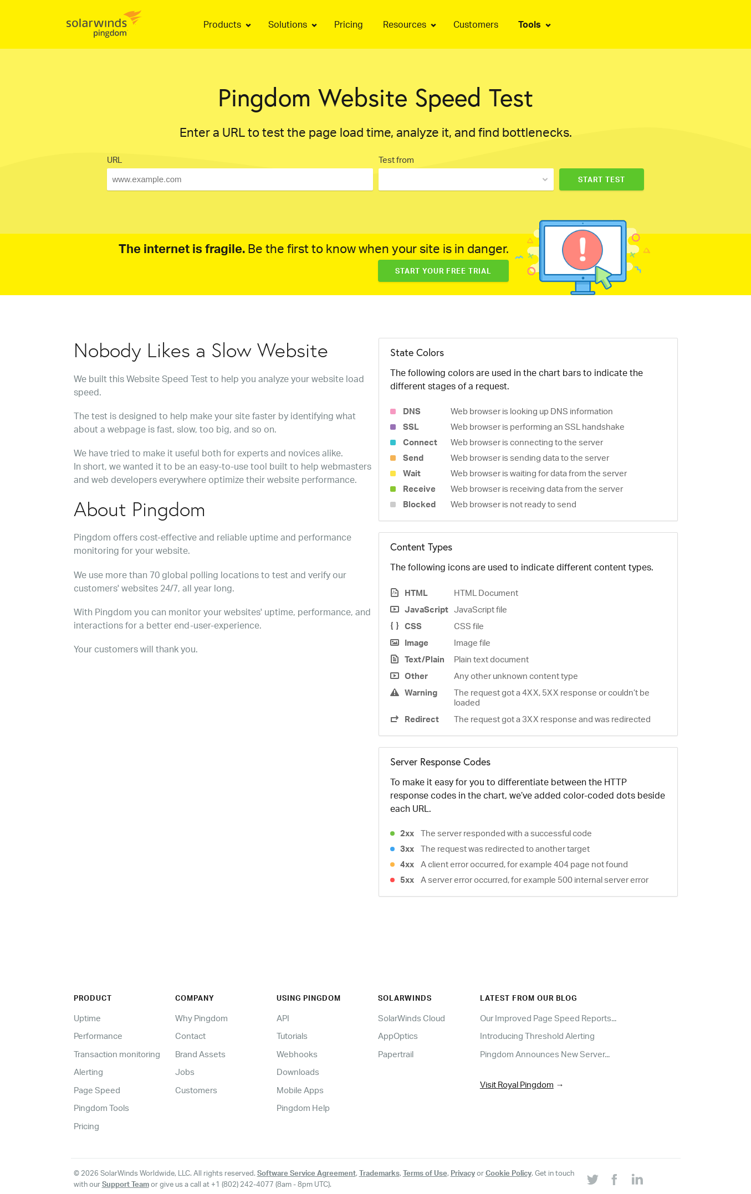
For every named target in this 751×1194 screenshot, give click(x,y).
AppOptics (398, 1036)
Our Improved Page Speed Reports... (548, 1018)
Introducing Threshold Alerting (537, 1036)
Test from (396, 160)
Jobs (185, 1072)
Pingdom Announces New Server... (545, 1054)
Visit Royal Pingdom (517, 1084)
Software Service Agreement (306, 1173)
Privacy (463, 1173)
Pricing (86, 1126)
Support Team (125, 1184)
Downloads (298, 1072)
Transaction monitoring (117, 1054)
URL (114, 160)
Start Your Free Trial (443, 270)
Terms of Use (425, 1173)
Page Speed (97, 1090)
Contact (190, 1036)
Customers (196, 1090)
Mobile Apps (300, 1090)
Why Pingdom (201, 1018)
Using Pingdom (309, 998)
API (283, 1018)
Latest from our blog (528, 998)
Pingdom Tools (101, 1108)
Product (93, 998)
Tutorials (292, 1036)
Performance (98, 1036)
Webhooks (297, 1054)
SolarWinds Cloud (411, 1018)
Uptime (87, 1018)
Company (194, 998)
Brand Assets (200, 1054)
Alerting (88, 1072)
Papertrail (395, 1054)
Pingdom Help (303, 1108)
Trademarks (379, 1173)
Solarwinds (405, 998)
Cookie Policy (509, 1173)
